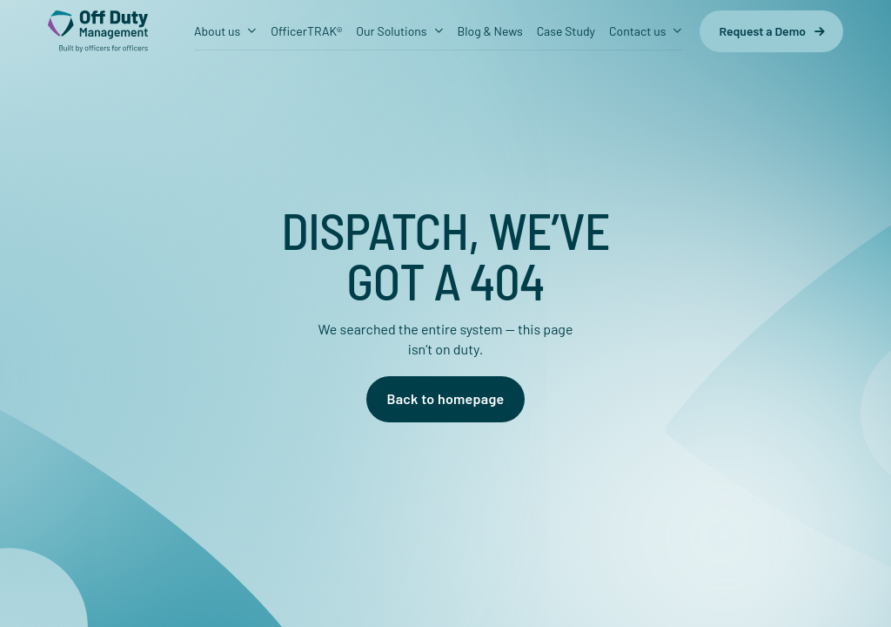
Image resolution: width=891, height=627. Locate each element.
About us (217, 31)
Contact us (637, 31)
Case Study (566, 31)
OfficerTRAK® (306, 31)
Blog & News (490, 31)
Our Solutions (391, 31)
